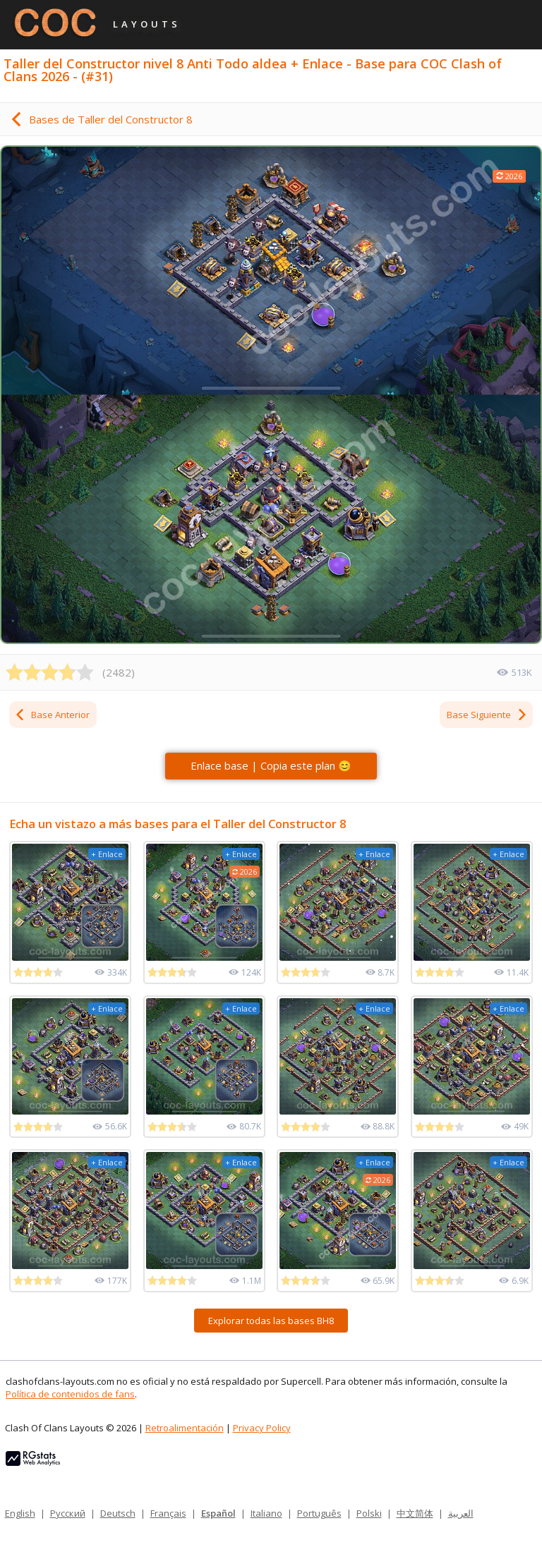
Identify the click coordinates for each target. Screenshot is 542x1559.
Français (168, 1513)
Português (319, 1513)
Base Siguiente (487, 714)
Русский (67, 1513)
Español (218, 1513)
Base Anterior (52, 714)
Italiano (266, 1513)
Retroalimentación (184, 1427)
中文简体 (415, 1513)
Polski (369, 1513)
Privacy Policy (262, 1427)
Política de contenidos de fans (70, 1394)
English (20, 1513)
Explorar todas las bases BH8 (271, 1320)
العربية (461, 1513)
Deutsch (118, 1513)
